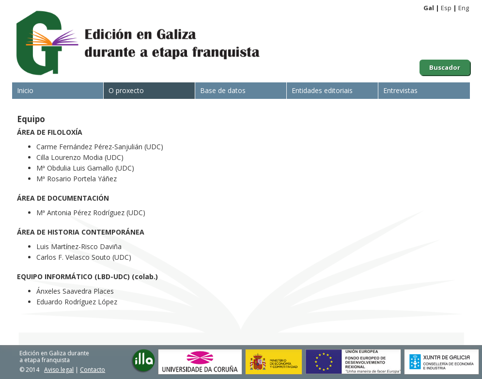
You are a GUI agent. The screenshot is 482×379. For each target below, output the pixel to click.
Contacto (92, 369)
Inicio (25, 90)
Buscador (444, 67)
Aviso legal (59, 369)
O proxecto (126, 90)
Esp (446, 7)
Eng (463, 7)
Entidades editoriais (322, 90)
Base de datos (223, 90)
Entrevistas (400, 90)
